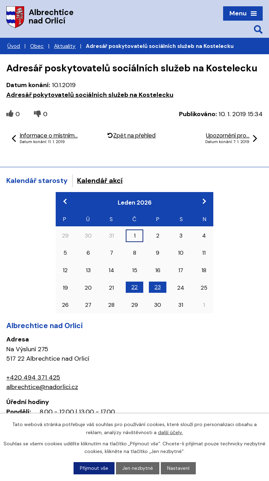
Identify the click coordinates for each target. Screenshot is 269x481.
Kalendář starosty (37, 180)
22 (134, 287)
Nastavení (178, 468)
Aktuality (65, 46)
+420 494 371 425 (33, 377)
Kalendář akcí (100, 180)
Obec (37, 46)
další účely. (170, 432)
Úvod (13, 46)
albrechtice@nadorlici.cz (42, 387)
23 (157, 287)
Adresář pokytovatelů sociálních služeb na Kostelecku (89, 95)
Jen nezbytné (137, 468)
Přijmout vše (94, 468)
